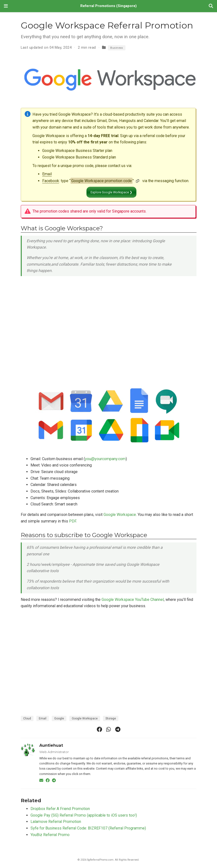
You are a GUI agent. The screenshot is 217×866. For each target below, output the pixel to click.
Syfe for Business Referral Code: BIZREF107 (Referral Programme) (88, 828)
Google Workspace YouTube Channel (133, 599)
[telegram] (118, 729)
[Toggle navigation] (6, 6)
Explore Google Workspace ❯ (111, 192)
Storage (110, 718)
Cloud (27, 718)
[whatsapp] (108, 729)
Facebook (50, 180)
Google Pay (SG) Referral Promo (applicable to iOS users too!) (84, 815)
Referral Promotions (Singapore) (108, 6)
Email (47, 174)
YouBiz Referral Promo (50, 834)
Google (59, 718)
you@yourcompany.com (105, 458)
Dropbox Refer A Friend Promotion (60, 808)
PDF (72, 521)
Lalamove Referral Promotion (56, 821)
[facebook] (99, 729)
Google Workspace (119, 514)
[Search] (211, 6)
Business (116, 47)
